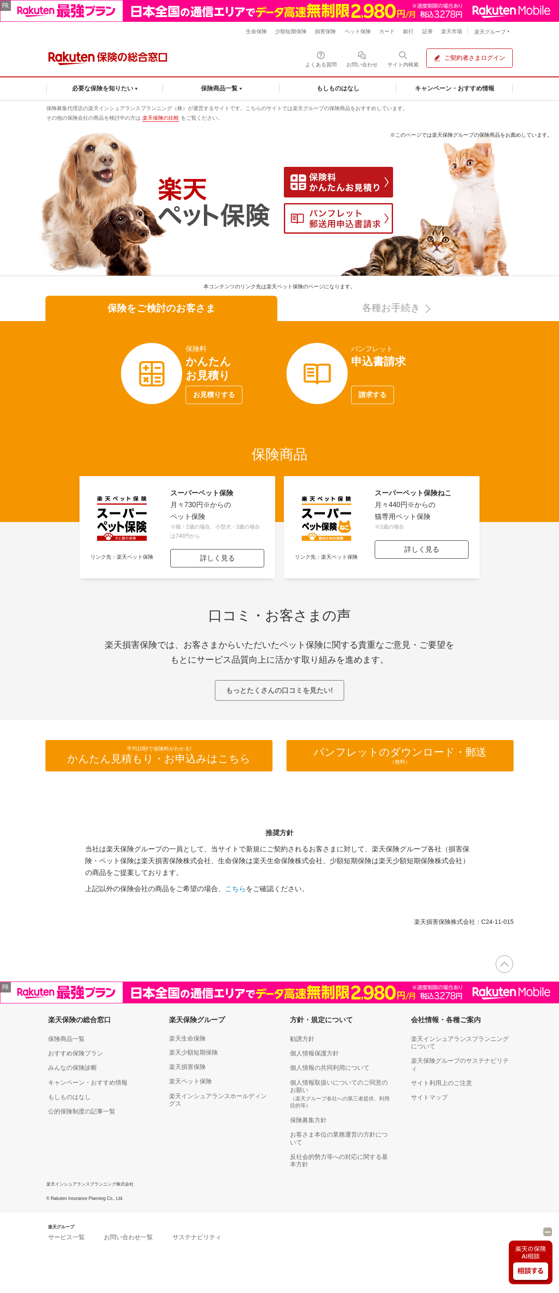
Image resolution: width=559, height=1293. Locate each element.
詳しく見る (217, 558)
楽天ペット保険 (190, 1081)
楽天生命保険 (187, 1038)
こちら (235, 888)
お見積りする (214, 394)
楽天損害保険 (187, 1066)
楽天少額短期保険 (193, 1052)
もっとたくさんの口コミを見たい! (279, 690)
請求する (372, 394)
